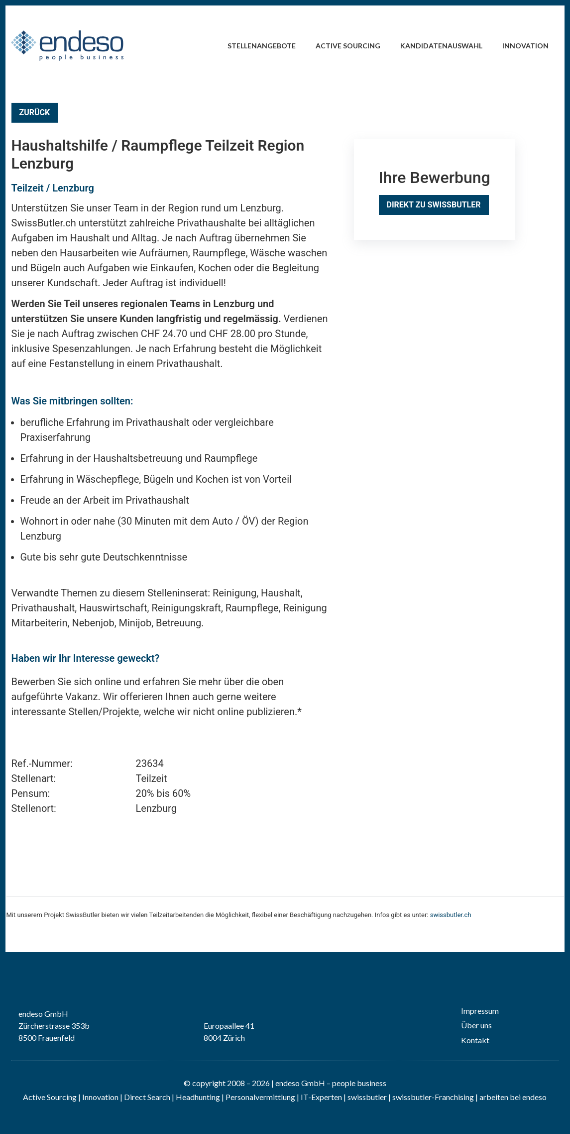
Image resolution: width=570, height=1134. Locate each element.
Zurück (34, 112)
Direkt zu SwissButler (434, 204)
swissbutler (367, 1097)
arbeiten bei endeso (513, 1097)
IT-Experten (320, 1097)
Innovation (525, 45)
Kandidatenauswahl (441, 45)
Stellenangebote (262, 45)
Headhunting (198, 1097)
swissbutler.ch (450, 915)
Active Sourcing (348, 45)
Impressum (480, 1010)
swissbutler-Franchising (433, 1097)
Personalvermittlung (260, 1097)
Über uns (476, 1025)
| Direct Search (145, 1097)
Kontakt (475, 1040)
